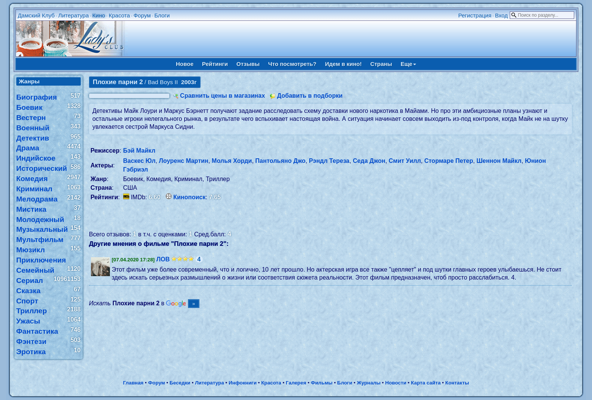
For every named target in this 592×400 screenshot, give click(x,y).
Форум (142, 15)
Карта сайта (425, 383)
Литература (73, 15)
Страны (381, 64)
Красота (119, 15)
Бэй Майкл (139, 150)
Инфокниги (243, 383)
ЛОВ (162, 259)
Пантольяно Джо (280, 161)
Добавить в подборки (310, 95)
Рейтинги (215, 64)
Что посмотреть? (292, 64)
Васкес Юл (139, 161)
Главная (133, 383)
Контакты (457, 383)
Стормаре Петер (448, 161)
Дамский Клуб (36, 15)
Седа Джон (369, 161)
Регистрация (475, 15)
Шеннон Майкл (499, 161)
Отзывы (248, 64)
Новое (185, 64)
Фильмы (321, 383)
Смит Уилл (405, 161)
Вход (501, 15)
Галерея (296, 383)
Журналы (369, 383)
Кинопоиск (189, 197)
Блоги (162, 15)
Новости (395, 383)
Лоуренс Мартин (183, 161)
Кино (98, 15)
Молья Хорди (232, 161)
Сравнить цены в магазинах (222, 95)
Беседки (179, 383)
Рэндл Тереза (329, 161)
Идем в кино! (343, 64)
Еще (408, 64)
